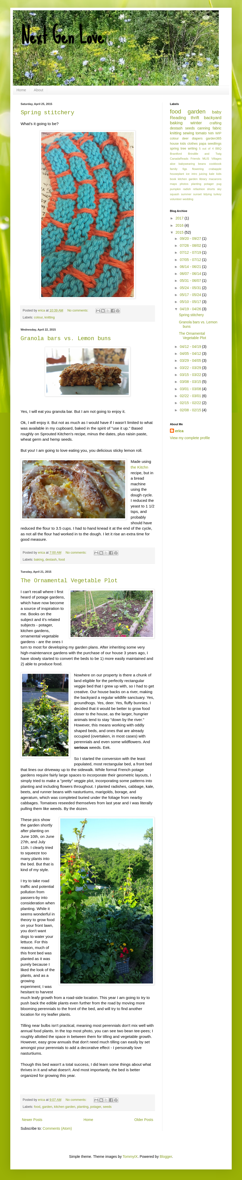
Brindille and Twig (204, 153)
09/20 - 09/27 (191, 238)
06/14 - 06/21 (191, 267)
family (173, 168)
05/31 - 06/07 (191, 280)
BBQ (218, 148)
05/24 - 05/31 (191, 288)
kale (211, 173)
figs (185, 168)
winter (196, 122)
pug (219, 183)
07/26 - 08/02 (191, 245)
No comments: (78, 310)
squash (174, 194)
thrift (195, 117)
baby (216, 112)
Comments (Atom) (57, 1128)
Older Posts (143, 1120)
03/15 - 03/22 (191, 375)
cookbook (215, 163)
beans (202, 163)
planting (82, 1107)
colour (38, 317)
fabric (217, 128)
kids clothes (189, 143)
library (203, 179)
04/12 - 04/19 (191, 347)
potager (95, 1107)
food (61, 559)
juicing (203, 173)
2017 (180, 218)
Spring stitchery (47, 113)
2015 (180, 232)
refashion (199, 189)
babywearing (187, 163)
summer (186, 194)
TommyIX (130, 1156)
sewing (188, 133)
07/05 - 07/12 (191, 260)
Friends (195, 158)
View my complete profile (190, 438)
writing (192, 148)
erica (179, 431)
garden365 (213, 138)
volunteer (176, 199)
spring (174, 148)
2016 (180, 225)
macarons (215, 179)
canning (203, 128)
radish (187, 189)
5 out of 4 (206, 148)
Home (21, 90)
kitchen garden (64, 1107)
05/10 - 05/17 (191, 302)
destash (51, 559)
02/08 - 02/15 (191, 410)
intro (194, 173)
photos (184, 183)
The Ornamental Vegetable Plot (69, 581)
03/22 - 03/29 (191, 368)
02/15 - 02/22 (191, 403)
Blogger (166, 1156)
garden (47, 1107)
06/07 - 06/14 (191, 274)
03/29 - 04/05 (191, 360)
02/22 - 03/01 (191, 396)
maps (173, 183)
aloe (172, 163)
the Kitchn (139, 467)
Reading (178, 117)
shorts (211, 189)
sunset (197, 194)
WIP (218, 133)
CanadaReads (179, 158)
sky (219, 189)
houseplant (177, 173)
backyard (212, 117)
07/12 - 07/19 (191, 252)
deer (185, 138)
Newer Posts (32, 1120)
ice (187, 173)
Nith (211, 133)
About (38, 90)
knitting (50, 317)
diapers (197, 138)
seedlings (214, 143)
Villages (216, 158)
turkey (217, 194)
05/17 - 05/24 (191, 295)
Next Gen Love (62, 36)
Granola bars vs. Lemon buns (66, 338)
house (174, 143)
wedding (188, 199)
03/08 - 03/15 (191, 382)
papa (202, 143)
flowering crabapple (206, 168)
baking (39, 559)
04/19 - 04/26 (191, 309)
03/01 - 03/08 (191, 389)
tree (183, 148)
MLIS (205, 158)
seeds (107, 1107)
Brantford (176, 153)
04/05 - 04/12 (191, 353)
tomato (201, 133)
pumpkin (175, 189)
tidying (207, 194)
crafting (215, 123)
